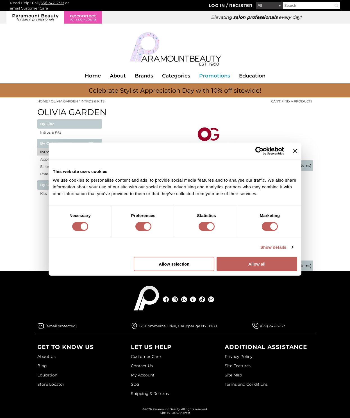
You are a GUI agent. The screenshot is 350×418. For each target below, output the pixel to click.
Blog (42, 365)
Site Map (233, 375)
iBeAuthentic (180, 413)
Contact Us (142, 365)
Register (240, 5)
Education (252, 76)
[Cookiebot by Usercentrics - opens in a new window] (259, 151)
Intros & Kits (50, 132)
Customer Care (146, 356)
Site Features (238, 365)
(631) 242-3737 (51, 3)
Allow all (256, 264)
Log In (217, 5)
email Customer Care (29, 8)
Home (93, 76)
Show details (273, 247)
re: (83, 17)
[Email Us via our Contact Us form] (61, 326)
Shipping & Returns (150, 393)
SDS (135, 384)
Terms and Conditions (246, 384)
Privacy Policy (239, 356)
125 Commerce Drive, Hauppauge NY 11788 (178, 326)
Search (336, 6)
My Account (142, 375)
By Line (47, 124)
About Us (46, 356)
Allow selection (174, 264)
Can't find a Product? (292, 101)
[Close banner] (295, 151)
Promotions (214, 76)
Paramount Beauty (35, 17)
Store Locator (50, 384)
